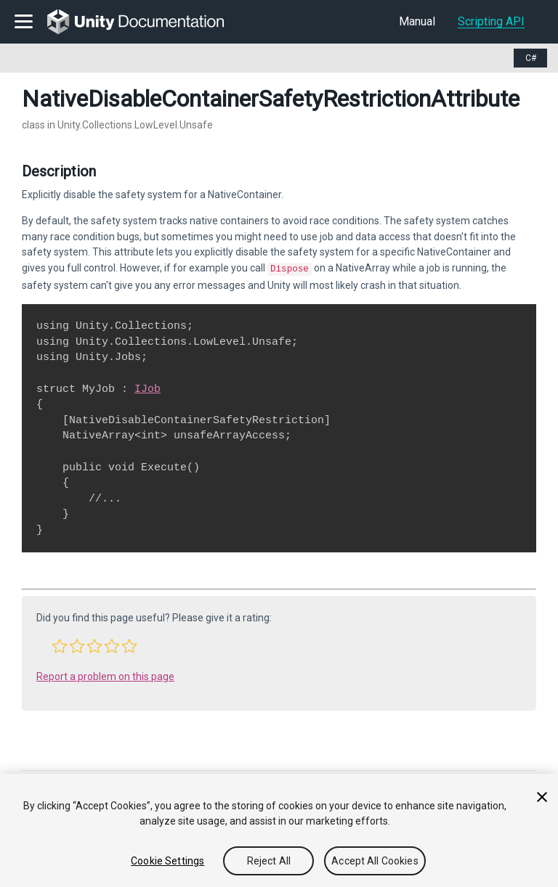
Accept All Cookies (374, 861)
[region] (279, 830)
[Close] (542, 797)
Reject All (269, 861)
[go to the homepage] (145, 21)
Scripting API (491, 21)
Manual (417, 21)
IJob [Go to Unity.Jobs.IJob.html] (147, 387)
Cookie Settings (167, 861)
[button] (59, 644)
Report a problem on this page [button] (105, 675)
